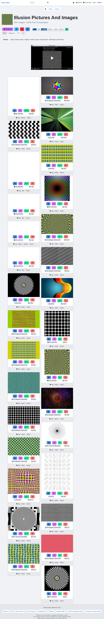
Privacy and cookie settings (93, 611)
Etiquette (51, 611)
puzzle (37, 39)
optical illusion (44, 39)
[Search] (48, 2)
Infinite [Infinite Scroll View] (44, 29)
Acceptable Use (42, 611)
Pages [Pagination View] (50, 29)
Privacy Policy (19, 611)
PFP (18, 33)
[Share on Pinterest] (22, 29)
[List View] (39, 29)
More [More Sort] (61, 29)
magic (12, 39)
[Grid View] (35, 29)
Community (87, 2)
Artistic (51, 9)
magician (27, 39)
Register (99, 2)
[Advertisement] (93, 98)
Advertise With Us (61, 611)
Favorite (8, 29)
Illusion (57, 9)
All (4, 33)
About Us (5, 611)
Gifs (23, 33)
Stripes (20, 244)
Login (94, 2)
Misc (23, 190)
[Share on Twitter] (16, 29)
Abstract (23, 117)
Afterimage (52, 39)
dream (21, 39)
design (16, 39)
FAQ (12, 611)
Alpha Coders (5, 2)
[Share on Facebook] (27, 29)
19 (26, 110)
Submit (79, 2)
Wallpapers (11, 33)
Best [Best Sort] (55, 29)
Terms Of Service (30, 611)
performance (60, 39)
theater (32, 39)
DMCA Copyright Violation (76, 611)
